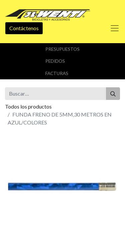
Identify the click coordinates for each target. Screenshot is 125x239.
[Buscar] (113, 93)
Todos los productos (28, 106)
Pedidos (55, 61)
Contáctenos (24, 28)
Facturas (56, 73)
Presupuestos (62, 49)
